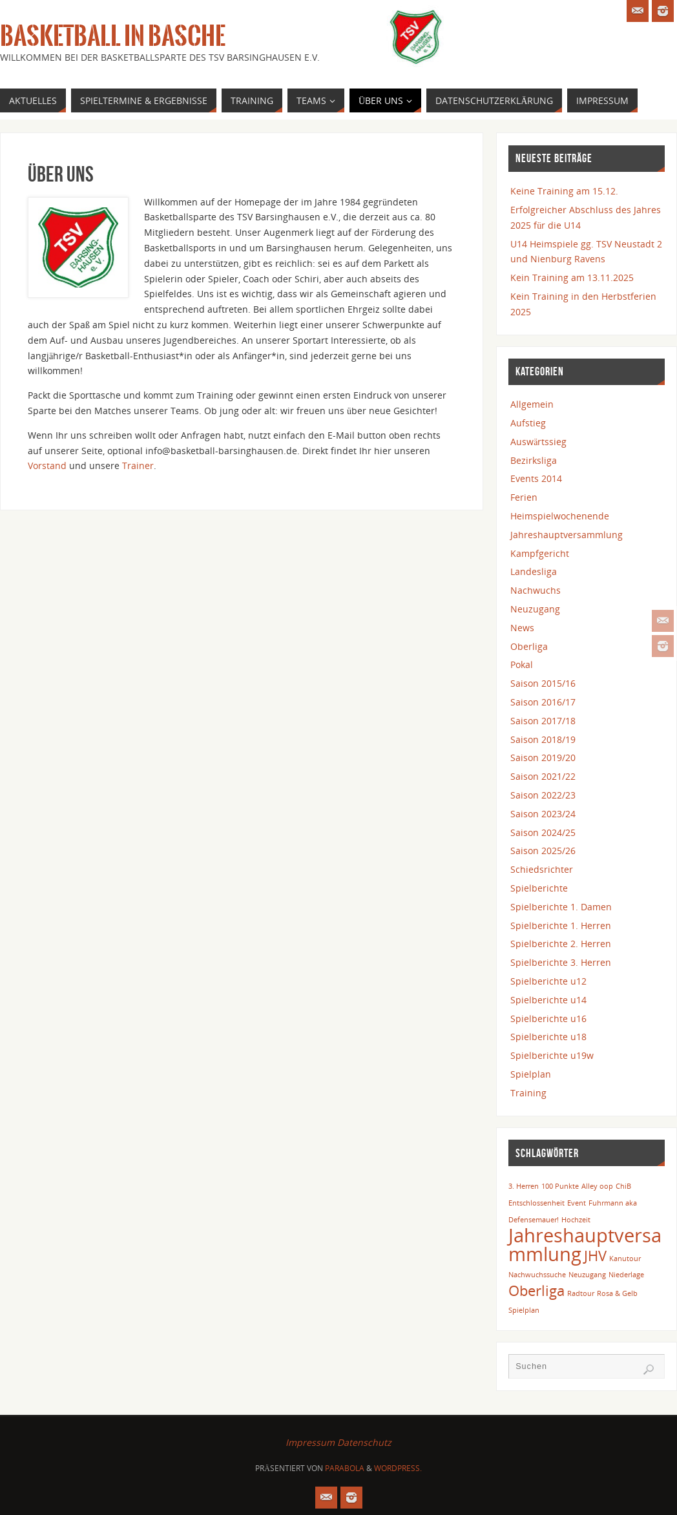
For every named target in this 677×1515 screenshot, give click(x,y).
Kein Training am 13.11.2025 (572, 277)
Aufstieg (528, 423)
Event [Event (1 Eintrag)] (576, 1202)
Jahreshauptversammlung (566, 534)
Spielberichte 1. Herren (560, 925)
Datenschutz (364, 1442)
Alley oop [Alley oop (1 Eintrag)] (597, 1186)
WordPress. (398, 1468)
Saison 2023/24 (543, 814)
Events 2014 (536, 478)
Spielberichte (539, 888)
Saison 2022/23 (543, 795)
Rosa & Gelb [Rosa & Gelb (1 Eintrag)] (617, 1293)
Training (528, 1093)
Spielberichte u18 (548, 1036)
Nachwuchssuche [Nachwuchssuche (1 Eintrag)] (537, 1274)
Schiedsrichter (541, 869)
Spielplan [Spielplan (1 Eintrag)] (523, 1310)
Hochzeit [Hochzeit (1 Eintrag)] (575, 1219)
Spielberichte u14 (548, 1000)
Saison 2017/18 (543, 721)
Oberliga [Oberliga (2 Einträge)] (536, 1290)
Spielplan (530, 1074)
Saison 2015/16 (543, 683)
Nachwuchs (535, 590)
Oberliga (529, 646)
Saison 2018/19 (543, 739)
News (522, 628)
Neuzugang (535, 609)
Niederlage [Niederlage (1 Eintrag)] (626, 1274)
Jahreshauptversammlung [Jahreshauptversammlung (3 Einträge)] (584, 1244)
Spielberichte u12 (548, 981)
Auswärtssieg (538, 441)
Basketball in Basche (112, 36)
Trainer (138, 465)
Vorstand (47, 465)
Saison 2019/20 (543, 757)
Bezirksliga (533, 460)
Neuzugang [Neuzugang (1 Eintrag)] (587, 1274)
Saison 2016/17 (543, 702)
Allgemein (532, 404)
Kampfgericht (539, 553)
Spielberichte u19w (552, 1055)
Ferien (523, 497)
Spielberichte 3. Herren (560, 962)
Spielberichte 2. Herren (560, 943)
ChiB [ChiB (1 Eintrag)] (623, 1186)
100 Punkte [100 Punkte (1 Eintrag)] (560, 1186)
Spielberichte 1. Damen (561, 907)
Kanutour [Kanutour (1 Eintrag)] (625, 1258)
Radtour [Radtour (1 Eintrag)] (580, 1293)
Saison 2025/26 (543, 850)
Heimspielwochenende (559, 516)
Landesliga (533, 571)
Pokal (521, 664)
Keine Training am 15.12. (564, 191)
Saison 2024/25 (543, 832)
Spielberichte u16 (548, 1018)
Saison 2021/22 (543, 776)
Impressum (310, 1442)
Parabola (344, 1468)
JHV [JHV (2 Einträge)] (595, 1255)
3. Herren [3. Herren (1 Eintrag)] (523, 1186)
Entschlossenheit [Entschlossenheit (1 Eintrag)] (536, 1202)
